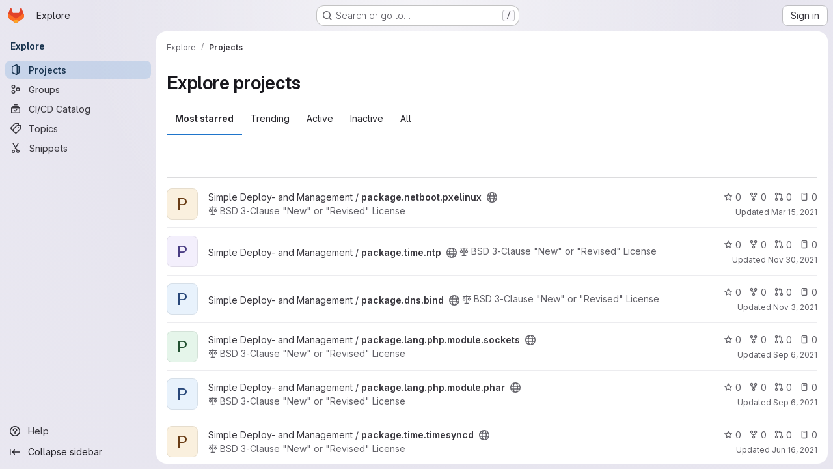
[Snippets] (78, 148)
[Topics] (78, 128)
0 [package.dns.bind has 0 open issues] (808, 292)
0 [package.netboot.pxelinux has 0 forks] (758, 197)
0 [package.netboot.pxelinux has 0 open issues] (808, 197)
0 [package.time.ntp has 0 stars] (732, 244)
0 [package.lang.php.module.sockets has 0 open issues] (808, 339)
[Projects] (78, 70)
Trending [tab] (270, 118)
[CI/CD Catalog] (78, 109)
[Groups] (78, 89)
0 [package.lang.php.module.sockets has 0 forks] (758, 339)
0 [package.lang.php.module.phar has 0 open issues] (808, 387)
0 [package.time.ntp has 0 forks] (758, 244)
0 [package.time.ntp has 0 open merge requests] (783, 244)
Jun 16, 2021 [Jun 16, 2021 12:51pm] (794, 450)
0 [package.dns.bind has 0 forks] (758, 292)
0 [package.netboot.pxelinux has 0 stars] (732, 197)
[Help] (78, 431)
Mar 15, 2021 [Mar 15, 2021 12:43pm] (794, 212)
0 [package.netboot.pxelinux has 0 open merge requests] (783, 197)
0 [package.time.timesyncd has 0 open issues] (808, 434)
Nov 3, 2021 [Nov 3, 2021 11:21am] (795, 307)
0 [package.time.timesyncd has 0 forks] (758, 434)
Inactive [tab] (366, 118)
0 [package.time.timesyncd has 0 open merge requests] (783, 434)
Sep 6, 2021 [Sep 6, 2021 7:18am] (795, 355)
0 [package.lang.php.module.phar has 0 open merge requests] (783, 387)
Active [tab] (320, 118)
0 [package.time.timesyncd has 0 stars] (732, 434)
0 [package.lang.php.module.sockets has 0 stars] (732, 339)
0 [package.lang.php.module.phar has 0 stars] (732, 387)
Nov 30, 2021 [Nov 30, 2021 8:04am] (792, 259)
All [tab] (405, 118)
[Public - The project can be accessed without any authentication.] (492, 197)
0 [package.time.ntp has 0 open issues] (808, 244)
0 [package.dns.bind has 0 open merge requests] (783, 292)
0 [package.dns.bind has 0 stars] (732, 292)
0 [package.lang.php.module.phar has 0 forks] (758, 387)
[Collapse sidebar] (78, 452)
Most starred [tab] (204, 118)
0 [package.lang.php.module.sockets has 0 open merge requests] (783, 339)
